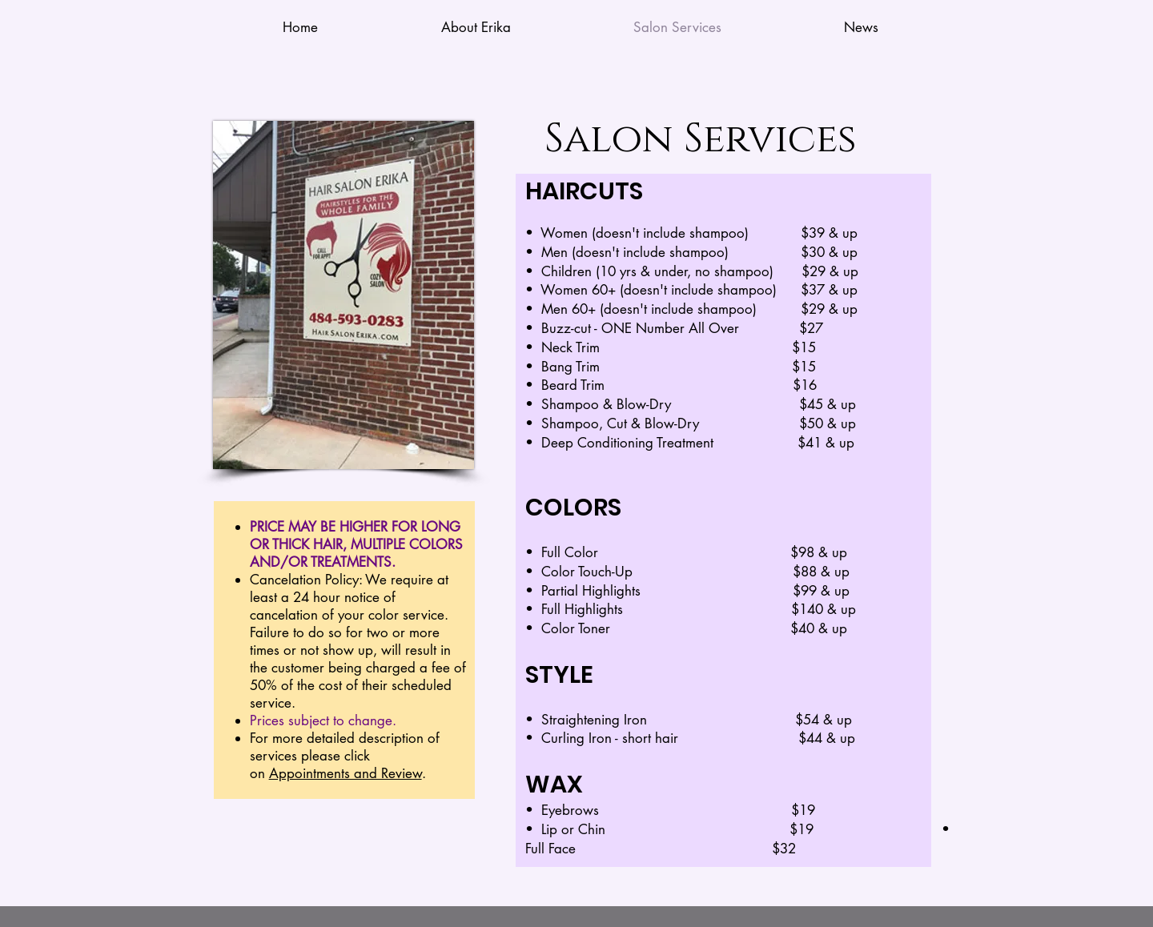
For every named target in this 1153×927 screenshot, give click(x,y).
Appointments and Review (345, 773)
